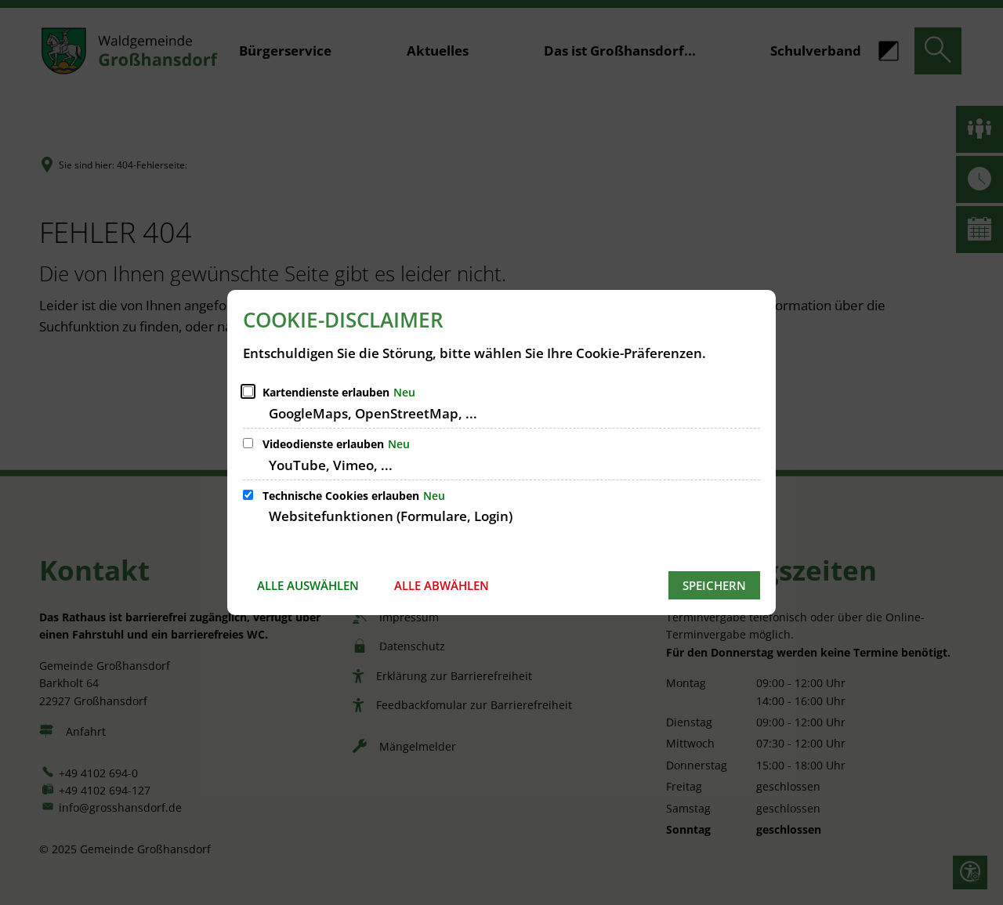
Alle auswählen (308, 585)
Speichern (714, 585)
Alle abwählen (441, 585)
